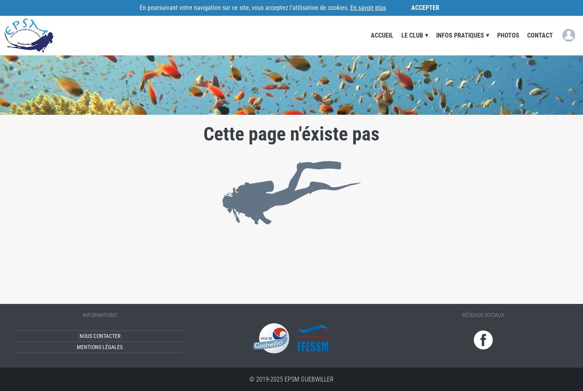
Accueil (382, 35)
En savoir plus (368, 7)
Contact (540, 35)
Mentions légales (100, 347)
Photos (508, 35)
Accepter (425, 7)
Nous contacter (100, 336)
